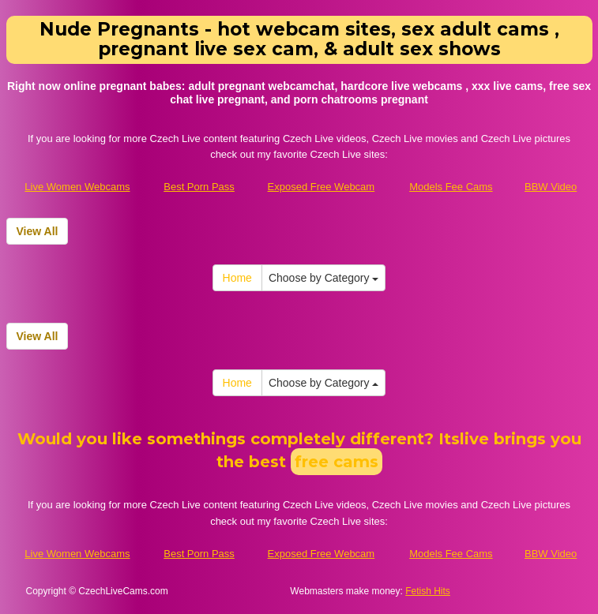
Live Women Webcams (77, 187)
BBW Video (551, 187)
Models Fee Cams (450, 187)
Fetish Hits (427, 591)
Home (237, 277)
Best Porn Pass (199, 187)
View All (37, 231)
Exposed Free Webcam (321, 187)
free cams (336, 461)
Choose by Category (324, 277)
